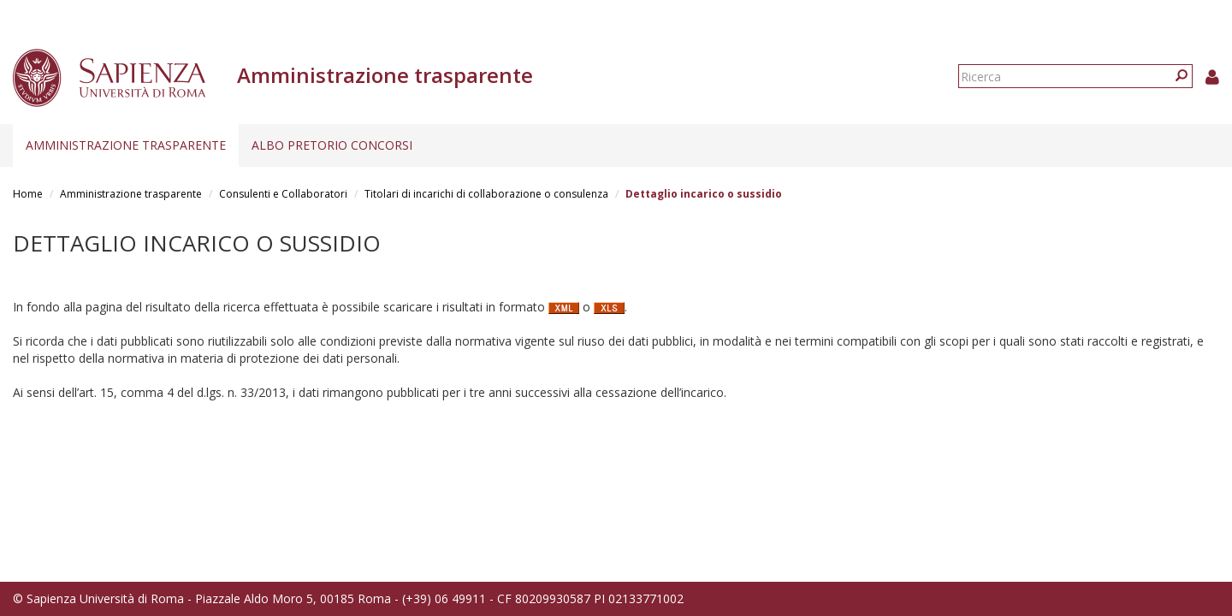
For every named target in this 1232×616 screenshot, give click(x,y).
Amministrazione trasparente (126, 145)
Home (28, 194)
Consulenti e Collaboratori (283, 194)
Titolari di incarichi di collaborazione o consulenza (486, 194)
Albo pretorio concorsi (332, 145)
